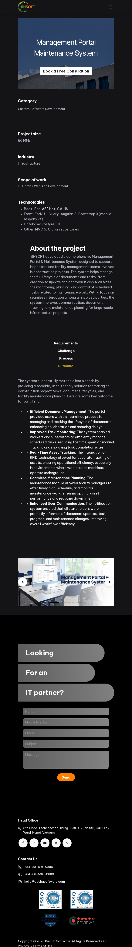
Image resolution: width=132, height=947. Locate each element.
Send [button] (66, 777)
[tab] (66, 343)
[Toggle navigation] (110, 7)
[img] (23, 582)
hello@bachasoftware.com (44, 881)
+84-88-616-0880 (38, 867)
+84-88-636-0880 (39, 874)
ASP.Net (48, 209)
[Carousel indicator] (73, 602)
